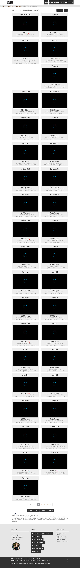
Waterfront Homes (36, 545)
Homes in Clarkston (36, 536)
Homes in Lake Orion (47, 533)
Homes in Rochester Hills (38, 542)
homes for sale (10, 6)
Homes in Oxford (36, 533)
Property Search (54, 2)
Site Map (47, 563)
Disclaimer (29, 563)
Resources (64, 2)
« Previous (32, 505)
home (2, 6)
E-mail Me (16, 539)
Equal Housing (22, 563)
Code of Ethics (14, 563)
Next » (49, 505)
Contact (71, 2)
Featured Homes (36, 551)
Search (50, 510)
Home (46, 2)
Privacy (35, 563)
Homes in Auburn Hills (37, 539)
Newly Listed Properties (37, 548)
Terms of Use (41, 563)
